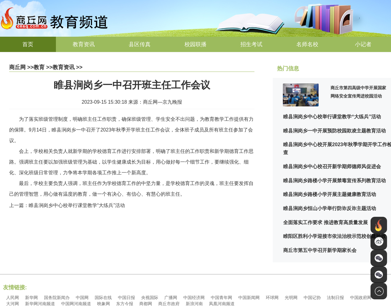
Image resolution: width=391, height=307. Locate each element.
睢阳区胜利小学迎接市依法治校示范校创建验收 (334, 236)
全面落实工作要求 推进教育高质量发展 (325, 222)
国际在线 (103, 297)
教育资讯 (84, 44)
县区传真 (140, 44)
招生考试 (251, 44)
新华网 (31, 297)
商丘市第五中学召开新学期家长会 (319, 250)
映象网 (103, 303)
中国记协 (312, 297)
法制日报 (335, 297)
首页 (27, 44)
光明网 (291, 297)
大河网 (12, 303)
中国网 (82, 297)
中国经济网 (194, 297)
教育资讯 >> (67, 67)
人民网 (12, 297)
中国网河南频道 (76, 303)
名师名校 (307, 44)
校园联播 (195, 44)
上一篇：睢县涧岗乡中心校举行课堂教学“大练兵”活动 (67, 205)
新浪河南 (194, 303)
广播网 (170, 297)
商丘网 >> (21, 67)
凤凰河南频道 (222, 303)
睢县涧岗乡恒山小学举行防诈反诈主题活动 (329, 208)
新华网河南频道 (40, 303)
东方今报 (124, 303)
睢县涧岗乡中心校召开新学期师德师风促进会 (332, 166)
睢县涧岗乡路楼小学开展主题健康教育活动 (329, 194)
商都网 (145, 303)
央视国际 (149, 297)
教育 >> (43, 67)
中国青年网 (221, 297)
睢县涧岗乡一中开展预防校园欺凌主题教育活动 (334, 130)
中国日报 (126, 297)
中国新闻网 (249, 297)
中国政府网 (360, 297)
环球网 (272, 297)
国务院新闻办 (57, 297)
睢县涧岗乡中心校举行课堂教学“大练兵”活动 (332, 116)
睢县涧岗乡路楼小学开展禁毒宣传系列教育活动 (334, 180)
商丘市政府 (169, 303)
